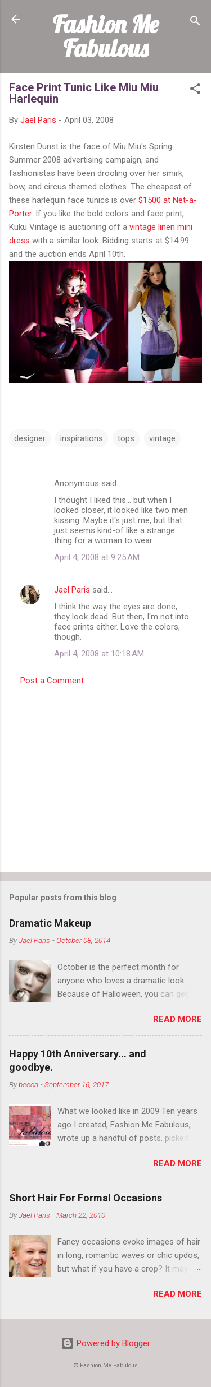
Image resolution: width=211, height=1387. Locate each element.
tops (126, 438)
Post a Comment (52, 681)
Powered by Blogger (105, 1343)
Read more (177, 1019)
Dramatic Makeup (50, 923)
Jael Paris (72, 590)
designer (30, 438)
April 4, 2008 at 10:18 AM (99, 654)
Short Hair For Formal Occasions (85, 1198)
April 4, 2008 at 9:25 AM (97, 557)
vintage (162, 438)
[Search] (195, 23)
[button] (195, 90)
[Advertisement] (105, 775)
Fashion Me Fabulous (105, 36)
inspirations (81, 438)
